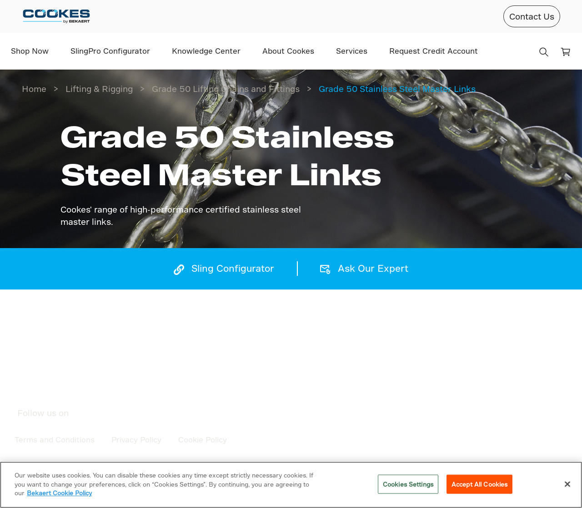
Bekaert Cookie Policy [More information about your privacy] (59, 492)
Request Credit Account (433, 50)
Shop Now (30, 50)
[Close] (567, 484)
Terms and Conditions (55, 439)
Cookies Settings (408, 484)
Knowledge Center (206, 50)
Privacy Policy (136, 439)
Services (351, 50)
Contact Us (531, 16)
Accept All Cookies (479, 484)
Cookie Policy (202, 439)
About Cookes (288, 50)
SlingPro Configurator (110, 50)
